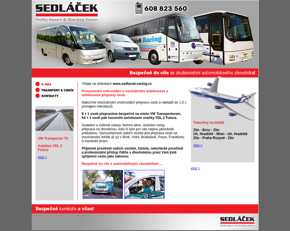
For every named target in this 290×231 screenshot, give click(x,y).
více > (197, 145)
